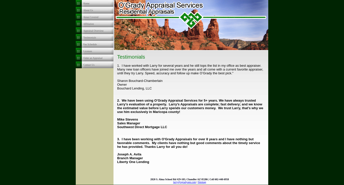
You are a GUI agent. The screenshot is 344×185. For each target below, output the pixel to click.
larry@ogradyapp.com (184, 182)
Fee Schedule (90, 44)
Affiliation (88, 23)
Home (86, 3)
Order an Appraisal (93, 58)
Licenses (87, 51)
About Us (88, 10)
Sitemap (202, 182)
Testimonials (89, 37)
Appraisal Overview (93, 30)
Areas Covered (91, 17)
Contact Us (89, 64)
